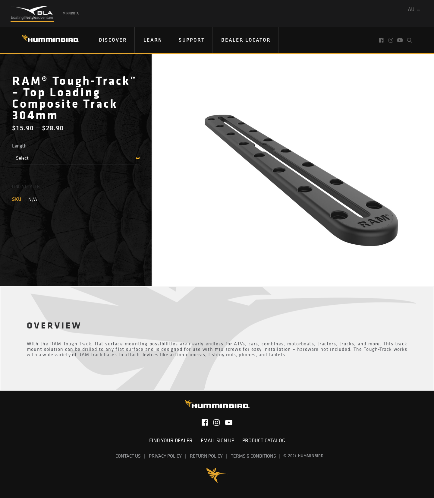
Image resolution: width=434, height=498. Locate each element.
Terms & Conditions (253, 456)
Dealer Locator (246, 40)
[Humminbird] (45, 40)
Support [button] (192, 40)
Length (19, 146)
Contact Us (128, 456)
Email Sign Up (219, 440)
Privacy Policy (165, 456)
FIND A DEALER (26, 186)
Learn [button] (152, 40)
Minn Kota (71, 13)
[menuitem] (113, 40)
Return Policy (206, 456)
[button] (381, 40)
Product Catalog (263, 440)
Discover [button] (113, 40)
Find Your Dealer (172, 440)
